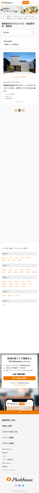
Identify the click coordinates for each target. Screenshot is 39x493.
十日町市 (4, 284)
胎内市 (3, 272)
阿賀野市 (28, 269)
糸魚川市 (10, 295)
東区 (16, 258)
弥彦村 (16, 272)
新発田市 (8, 16)
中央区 (22, 258)
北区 (11, 258)
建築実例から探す (9, 420)
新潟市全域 (5, 258)
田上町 (30, 284)
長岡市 (3, 281)
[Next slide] (37, 10)
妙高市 (17, 295)
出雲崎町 (4, 286)
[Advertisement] (19, 176)
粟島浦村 (34, 272)
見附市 (11, 284)
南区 (9, 260)
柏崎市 (16, 281)
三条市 (9, 281)
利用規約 (5, 466)
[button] (19, 248)
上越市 (3, 295)
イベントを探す (8, 437)
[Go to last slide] (2, 10)
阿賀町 (22, 272)
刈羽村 (23, 286)
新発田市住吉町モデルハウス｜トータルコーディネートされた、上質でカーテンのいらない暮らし (19, 88)
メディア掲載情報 (7, 459)
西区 (14, 260)
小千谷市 (22, 281)
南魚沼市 (23, 284)
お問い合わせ (6, 463)
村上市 (11, 269)
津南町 (17, 286)
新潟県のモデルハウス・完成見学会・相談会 (16, 18)
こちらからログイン (19, 385)
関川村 (28, 272)
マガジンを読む (8, 443)
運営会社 (5, 452)
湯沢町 (11, 286)
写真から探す (7, 426)
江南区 (28, 258)
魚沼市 (17, 284)
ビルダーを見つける (9, 432)
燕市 (16, 269)
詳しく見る (19, 101)
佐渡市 (3, 305)
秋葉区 (3, 260)
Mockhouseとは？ (7, 449)
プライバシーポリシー (9, 470)
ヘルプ (4, 456)
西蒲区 (19, 260)
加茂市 (29, 281)
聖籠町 (9, 272)
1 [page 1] (19, 110)
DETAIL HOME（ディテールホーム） (11, 82)
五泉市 (22, 269)
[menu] (37, 2)
